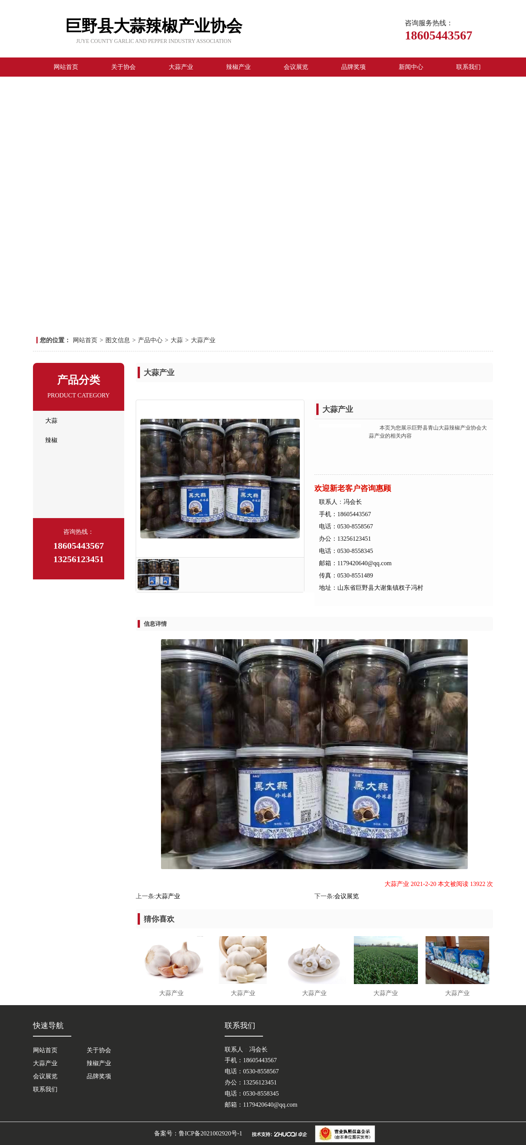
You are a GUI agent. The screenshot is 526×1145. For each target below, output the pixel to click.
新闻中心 (411, 67)
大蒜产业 (181, 67)
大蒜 (177, 340)
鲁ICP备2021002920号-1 (210, 1133)
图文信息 (117, 340)
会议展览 (296, 67)
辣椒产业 (238, 67)
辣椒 (51, 440)
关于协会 (123, 67)
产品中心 (150, 340)
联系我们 (468, 67)
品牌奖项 (353, 67)
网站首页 (66, 67)
